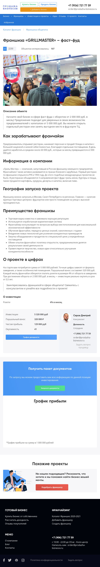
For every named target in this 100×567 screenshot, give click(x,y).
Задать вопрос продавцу (83, 346)
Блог (7, 544)
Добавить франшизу (62, 520)
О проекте (72, 16)
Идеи (55, 16)
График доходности (31, 337)
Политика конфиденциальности (46, 560)
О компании (11, 540)
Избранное (9, 22)
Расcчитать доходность (17, 520)
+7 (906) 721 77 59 (79, 5)
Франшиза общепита (37, 29)
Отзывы (62, 16)
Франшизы (18, 16)
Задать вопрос (75, 560)
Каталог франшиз (12, 29)
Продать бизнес (48, 4)
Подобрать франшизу (52, 487)
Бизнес (6, 16)
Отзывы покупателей (15, 523)
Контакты (82, 16)
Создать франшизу (61, 523)
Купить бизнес (29, 4)
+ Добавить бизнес (38, 9)
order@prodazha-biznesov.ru (82, 9)
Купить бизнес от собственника (21, 516)
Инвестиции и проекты (38, 16)
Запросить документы (50, 388)
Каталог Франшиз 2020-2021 (66, 516)
